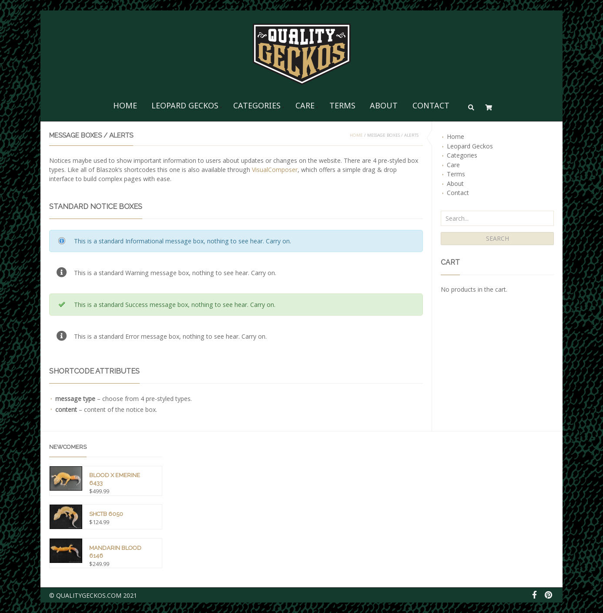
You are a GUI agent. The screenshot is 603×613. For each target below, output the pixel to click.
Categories (257, 105)
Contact (430, 105)
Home (125, 105)
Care (305, 105)
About (384, 105)
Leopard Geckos (184, 105)
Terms (342, 105)
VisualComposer (275, 169)
